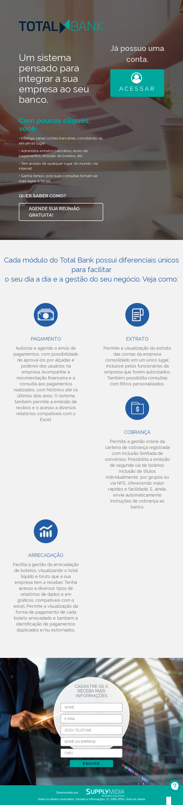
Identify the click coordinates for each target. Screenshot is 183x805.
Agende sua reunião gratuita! (54, 212)
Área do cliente (135, 799)
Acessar (137, 82)
